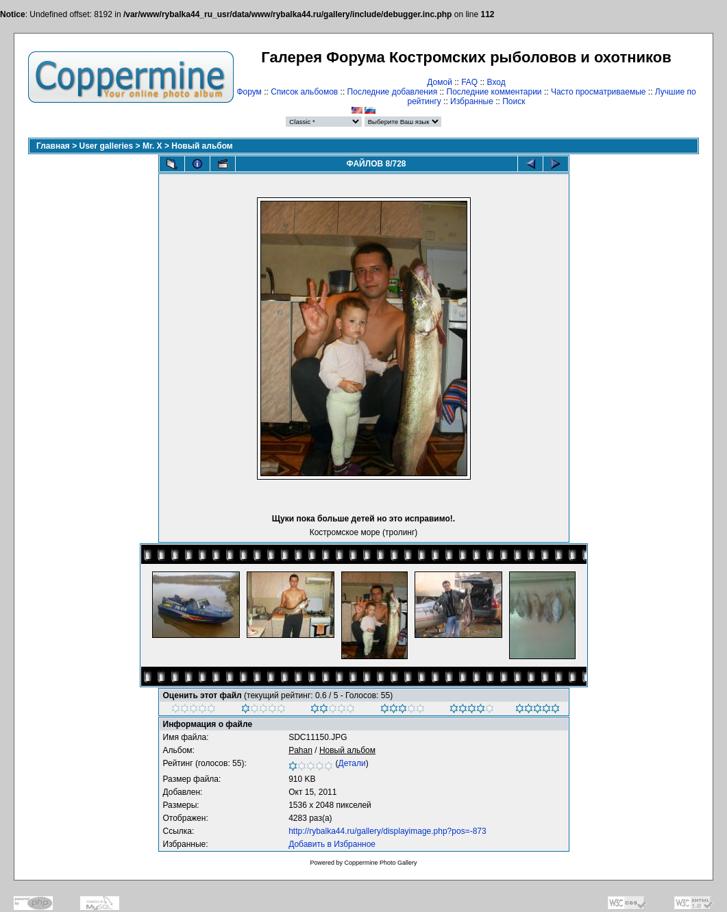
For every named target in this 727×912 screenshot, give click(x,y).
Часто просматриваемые (598, 92)
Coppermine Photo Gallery (380, 862)
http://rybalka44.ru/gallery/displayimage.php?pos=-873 (387, 831)
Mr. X (152, 146)
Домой (439, 82)
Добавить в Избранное (331, 844)
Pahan (300, 750)
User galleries (106, 146)
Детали (352, 763)
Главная (53, 146)
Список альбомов (304, 92)
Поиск (513, 101)
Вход (496, 82)
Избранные (471, 101)
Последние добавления (392, 92)
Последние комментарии (494, 92)
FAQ (469, 82)
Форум (248, 92)
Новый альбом (201, 146)
